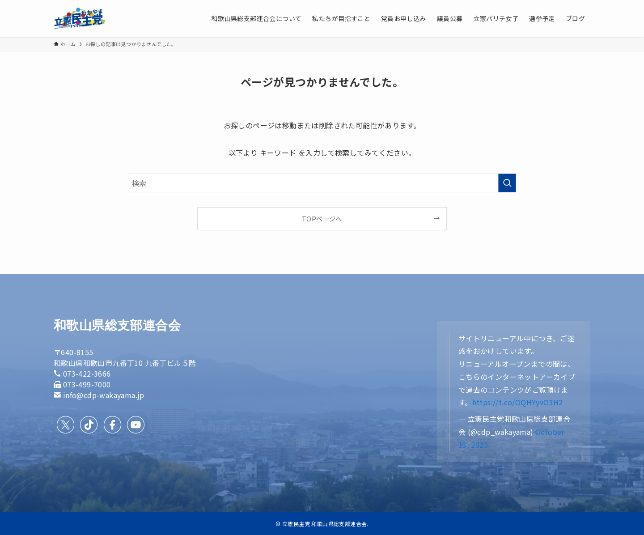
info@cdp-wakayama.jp (103, 395)
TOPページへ (322, 218)
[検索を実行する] (507, 183)
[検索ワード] (322, 183)
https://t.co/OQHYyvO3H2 (517, 402)
